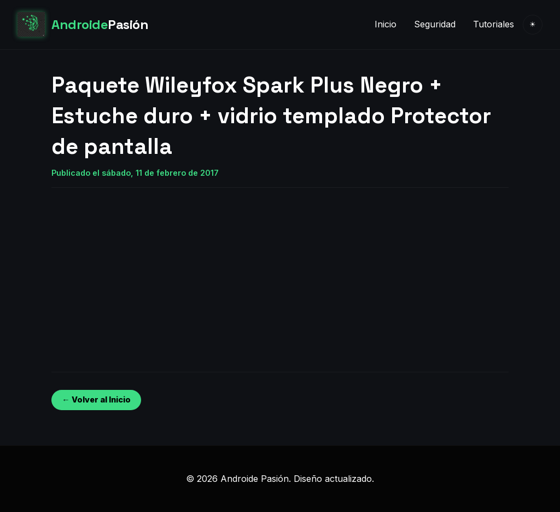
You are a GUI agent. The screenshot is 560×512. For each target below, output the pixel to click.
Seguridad (435, 24)
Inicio (385, 24)
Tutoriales (493, 24)
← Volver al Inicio (96, 399)
